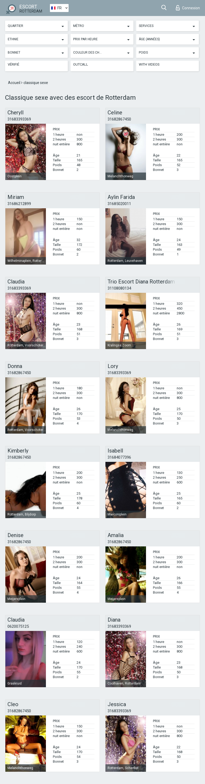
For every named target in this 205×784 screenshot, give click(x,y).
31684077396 (119, 457)
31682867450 (119, 119)
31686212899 (19, 203)
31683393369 (19, 119)
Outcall (80, 64)
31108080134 (119, 288)
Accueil (14, 83)
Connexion (188, 8)
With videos (149, 64)
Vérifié (13, 64)
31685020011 (119, 203)
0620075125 (18, 626)
